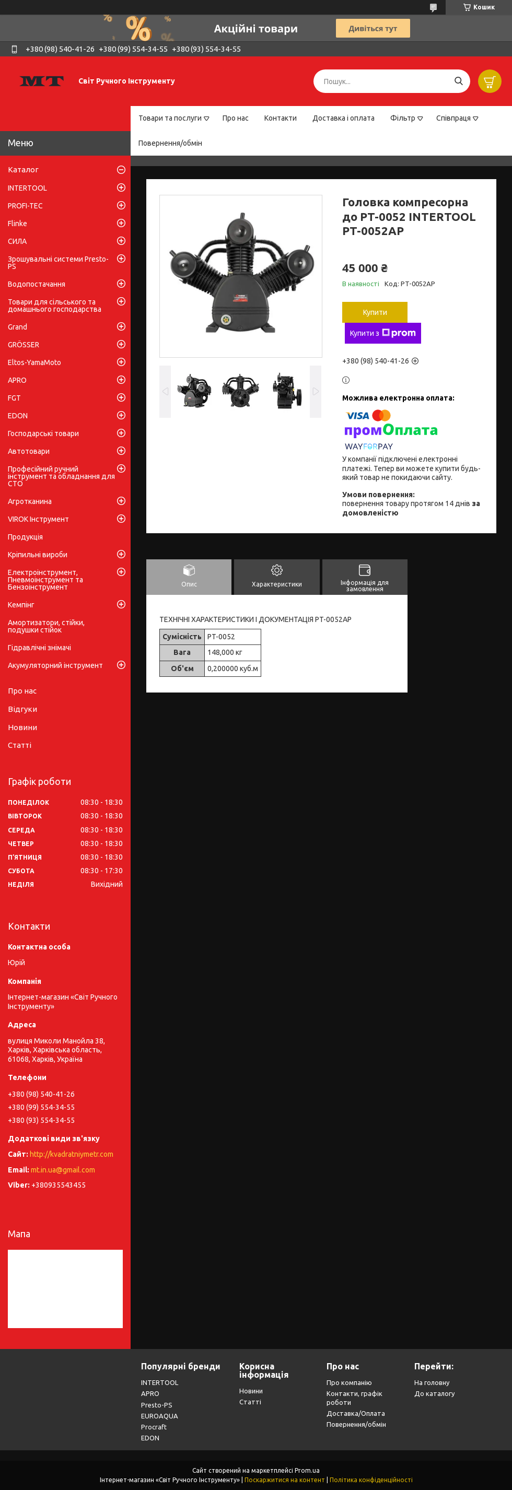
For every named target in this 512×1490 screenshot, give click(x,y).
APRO (17, 380)
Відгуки (22, 709)
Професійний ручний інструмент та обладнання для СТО (61, 476)
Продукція (25, 537)
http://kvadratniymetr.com (71, 1154)
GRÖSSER (23, 345)
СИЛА (17, 241)
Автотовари (29, 451)
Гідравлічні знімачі (39, 647)
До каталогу (434, 1393)
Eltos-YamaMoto (34, 362)
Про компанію (349, 1382)
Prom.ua (307, 1470)
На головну (431, 1382)
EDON (18, 416)
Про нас (236, 118)
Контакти (280, 118)
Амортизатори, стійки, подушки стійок (46, 626)
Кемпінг (21, 605)
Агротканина (30, 501)
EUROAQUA (159, 1415)
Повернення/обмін (170, 143)
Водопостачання (36, 284)
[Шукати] (458, 81)
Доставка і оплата (343, 118)
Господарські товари (43, 433)
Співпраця (453, 118)
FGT (14, 398)
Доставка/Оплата (356, 1413)
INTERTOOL (27, 188)
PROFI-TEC (25, 206)
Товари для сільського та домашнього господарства (54, 305)
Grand (17, 327)
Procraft (154, 1426)
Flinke (17, 223)
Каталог (23, 169)
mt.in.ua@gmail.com (63, 1170)
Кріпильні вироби (37, 554)
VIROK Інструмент (38, 519)
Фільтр (402, 118)
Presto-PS (156, 1405)
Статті (19, 745)
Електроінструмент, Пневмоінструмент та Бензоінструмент (45, 579)
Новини (22, 727)
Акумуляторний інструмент (55, 665)
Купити (375, 312)
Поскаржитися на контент (285, 1479)
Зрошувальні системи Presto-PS (58, 263)
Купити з (383, 333)
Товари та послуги (170, 118)
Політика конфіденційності (371, 1479)
